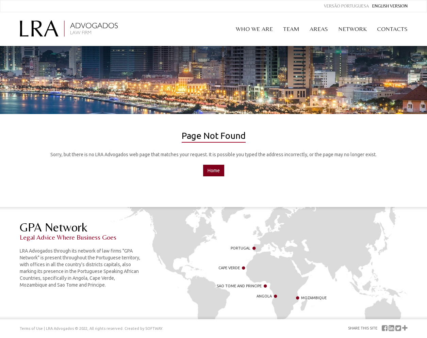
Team (291, 28)
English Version (390, 6)
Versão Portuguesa (346, 6)
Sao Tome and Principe (242, 286)
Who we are (254, 28)
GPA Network (81, 231)
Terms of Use (31, 328)
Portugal (243, 248)
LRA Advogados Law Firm (69, 28)
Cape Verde (231, 268)
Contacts (392, 28)
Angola (267, 296)
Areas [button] (319, 28)
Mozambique (311, 298)
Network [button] (352, 28)
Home (214, 170)
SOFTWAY (153, 328)
